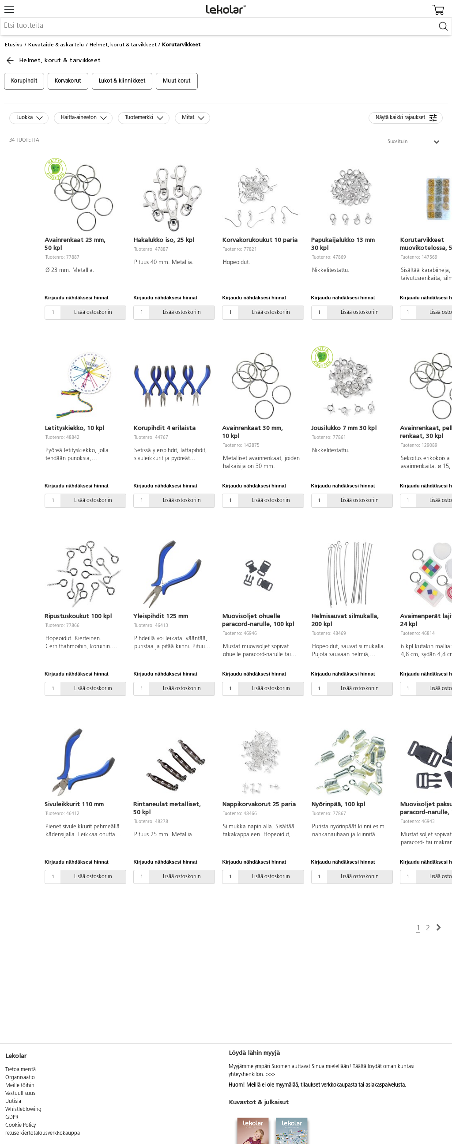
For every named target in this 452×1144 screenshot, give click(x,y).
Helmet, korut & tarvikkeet (123, 45)
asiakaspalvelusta (385, 1085)
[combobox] (226, 26)
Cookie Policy (20, 1125)
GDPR (12, 1117)
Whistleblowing (23, 1109)
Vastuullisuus (20, 1093)
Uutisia (13, 1101)
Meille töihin (19, 1085)
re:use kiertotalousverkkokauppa (42, 1133)
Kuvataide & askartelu (56, 45)
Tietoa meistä (20, 1069)
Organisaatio (20, 1077)
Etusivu (14, 45)
